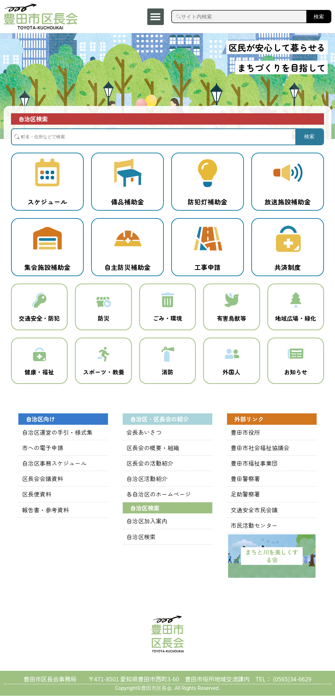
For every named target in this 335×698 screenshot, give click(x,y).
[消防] (167, 356)
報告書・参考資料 (45, 512)
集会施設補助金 (47, 267)
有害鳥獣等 (231, 319)
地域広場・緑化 (295, 319)
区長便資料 (36, 496)
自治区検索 (141, 538)
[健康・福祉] (39, 356)
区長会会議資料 (42, 481)
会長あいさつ (144, 435)
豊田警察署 (245, 481)
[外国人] (231, 356)
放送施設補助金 (287, 201)
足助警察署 (245, 496)
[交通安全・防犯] (39, 301)
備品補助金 (127, 201)
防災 (103, 319)
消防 (167, 375)
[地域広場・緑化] (296, 301)
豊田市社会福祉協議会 (260, 450)
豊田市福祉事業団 (254, 466)
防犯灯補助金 (207, 201)
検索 (319, 16)
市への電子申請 (42, 450)
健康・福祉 (39, 375)
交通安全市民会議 (254, 512)
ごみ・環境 (167, 319)
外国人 (231, 375)
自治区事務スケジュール (54, 466)
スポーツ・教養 (103, 375)
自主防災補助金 (127, 267)
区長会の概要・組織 (152, 450)
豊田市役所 (245, 435)
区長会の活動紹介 (149, 466)
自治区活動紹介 (147, 481)
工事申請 (207, 267)
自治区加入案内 (147, 523)
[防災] (103, 301)
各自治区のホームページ (158, 496)
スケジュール (47, 201)
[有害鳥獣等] (231, 301)
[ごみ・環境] (167, 301)
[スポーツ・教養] (103, 356)
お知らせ (295, 375)
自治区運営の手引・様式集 (57, 435)
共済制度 (287, 267)
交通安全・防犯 (39, 319)
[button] (155, 16)
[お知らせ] (296, 356)
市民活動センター (254, 527)
